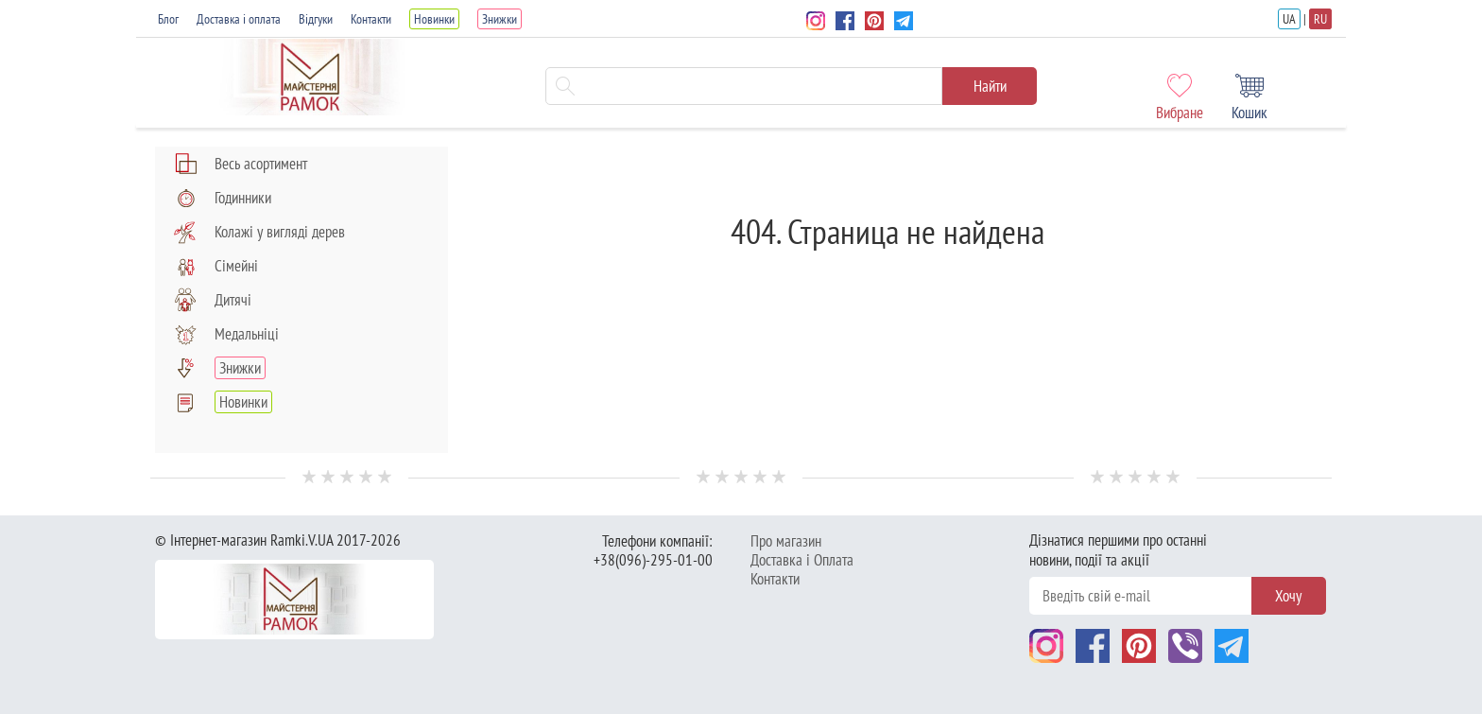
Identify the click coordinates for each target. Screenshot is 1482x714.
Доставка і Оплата (801, 559)
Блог (168, 18)
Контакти (371, 18)
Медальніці (226, 334)
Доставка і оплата (239, 18)
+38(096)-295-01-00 (653, 559)
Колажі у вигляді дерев (259, 231)
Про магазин (785, 540)
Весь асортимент (240, 163)
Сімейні (216, 265)
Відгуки (316, 18)
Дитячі (212, 299)
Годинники (222, 197)
